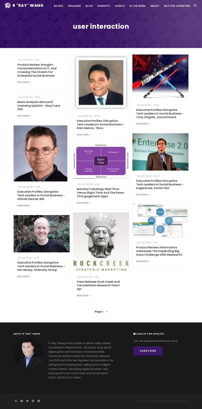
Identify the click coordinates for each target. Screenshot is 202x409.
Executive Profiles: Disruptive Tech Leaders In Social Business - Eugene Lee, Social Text (160, 184)
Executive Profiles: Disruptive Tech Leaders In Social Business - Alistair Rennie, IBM (41, 195)
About (154, 6)
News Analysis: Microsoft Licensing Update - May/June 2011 (38, 105)
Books (58, 6)
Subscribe (148, 351)
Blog (89, 6)
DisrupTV (104, 6)
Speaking (74, 6)
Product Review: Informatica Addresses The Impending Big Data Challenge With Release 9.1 (159, 251)
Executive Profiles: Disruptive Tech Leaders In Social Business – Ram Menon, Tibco (101, 124)
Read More (24, 82)
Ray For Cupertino (177, 6)
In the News (137, 6)
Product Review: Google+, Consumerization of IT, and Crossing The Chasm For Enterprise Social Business (36, 70)
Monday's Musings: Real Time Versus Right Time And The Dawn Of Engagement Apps (100, 192)
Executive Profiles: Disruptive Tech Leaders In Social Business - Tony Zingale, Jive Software (160, 113)
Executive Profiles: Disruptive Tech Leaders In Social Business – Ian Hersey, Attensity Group (41, 266)
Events (120, 6)
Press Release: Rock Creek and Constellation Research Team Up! (98, 285)
